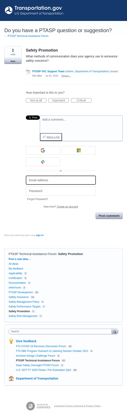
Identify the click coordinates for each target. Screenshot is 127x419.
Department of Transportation (37, 378)
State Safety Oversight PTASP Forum (38, 365)
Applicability (16, 273)
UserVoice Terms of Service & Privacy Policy (77, 405)
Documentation (17, 282)
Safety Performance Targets (25, 306)
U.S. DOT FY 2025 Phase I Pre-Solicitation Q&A (44, 370)
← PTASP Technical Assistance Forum (26, 36)
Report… (66, 75)
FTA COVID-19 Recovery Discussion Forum (41, 346)
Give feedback (26, 341)
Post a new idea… (20, 259)
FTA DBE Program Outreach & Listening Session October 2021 (52, 351)
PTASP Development (21, 292)
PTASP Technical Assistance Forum (32, 254)
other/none (15, 287)
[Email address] (61, 180)
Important (60, 100)
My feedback (16, 268)
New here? (61, 206)
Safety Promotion (70, 254)
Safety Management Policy (24, 301)
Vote (12, 61)
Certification (15, 278)
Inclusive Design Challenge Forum (36, 355)
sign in (39, 235)
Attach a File (53, 137)
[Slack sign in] (43, 162)
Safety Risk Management (23, 316)
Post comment (109, 215)
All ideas (13, 263)
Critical (84, 100)
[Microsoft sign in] (79, 150)
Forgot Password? (37, 199)
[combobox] (61, 331)
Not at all (38, 100)
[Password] (61, 191)
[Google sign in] (43, 150)
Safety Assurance (19, 297)
